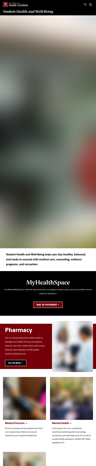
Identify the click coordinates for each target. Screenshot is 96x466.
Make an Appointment (47, 304)
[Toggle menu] (90, 4)
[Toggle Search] (85, 4)
